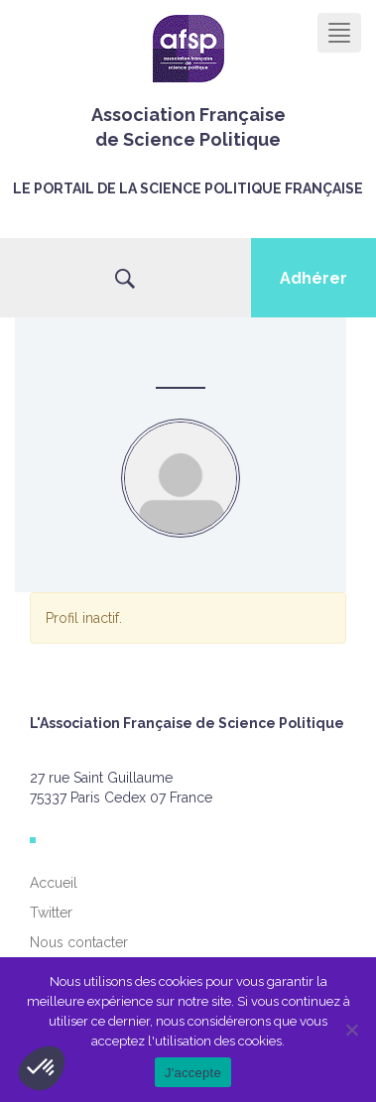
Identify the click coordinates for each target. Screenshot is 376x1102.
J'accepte (193, 1072)
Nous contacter (79, 942)
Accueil (53, 883)
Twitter (51, 912)
